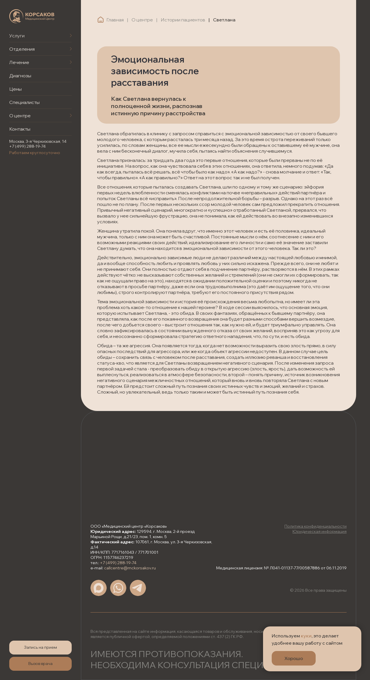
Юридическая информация (320, 531)
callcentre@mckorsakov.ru (130, 568)
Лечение (19, 62)
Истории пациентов (183, 20)
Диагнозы (20, 75)
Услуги (17, 36)
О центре (20, 115)
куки (306, 636)
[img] (31, 16)
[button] (40, 648)
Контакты (19, 129)
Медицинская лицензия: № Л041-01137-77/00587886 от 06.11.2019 (281, 568)
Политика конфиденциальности (315, 526)
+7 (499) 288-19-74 (27, 146)
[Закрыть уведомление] (357, 631)
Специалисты (24, 102)
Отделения (22, 49)
